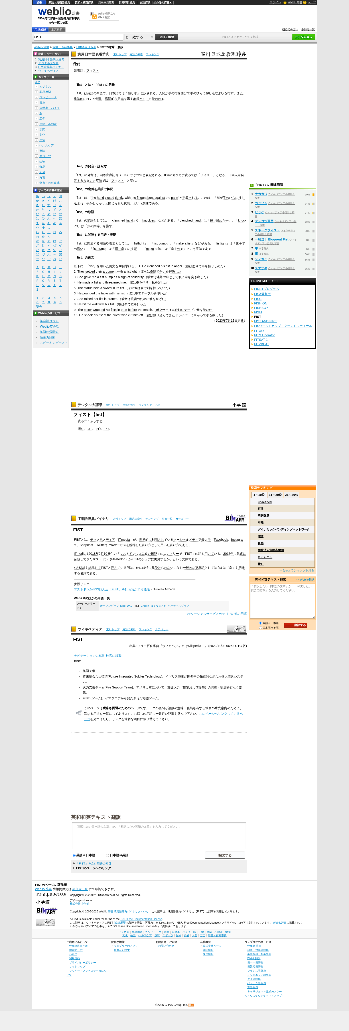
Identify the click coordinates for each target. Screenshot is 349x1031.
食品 (42, 166)
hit (84, 304)
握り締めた (217, 220)
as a (117, 277)
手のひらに (198, 93)
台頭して (80, 559)
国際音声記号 (109, 175)
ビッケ (259, 212)
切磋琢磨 (263, 515)
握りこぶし (85, 429)
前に (181, 310)
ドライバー (183, 315)
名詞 (83, 573)
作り (145, 282)
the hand (97, 197)
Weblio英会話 (49, 326)
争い (162, 271)
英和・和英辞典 (84, 2)
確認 (261, 536)
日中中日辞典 (106, 2)
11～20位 (275, 495)
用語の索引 (136, 54)
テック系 (96, 539)
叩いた (161, 293)
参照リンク (81, 584)
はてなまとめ (158, 605)
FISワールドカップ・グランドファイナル (283, 326)
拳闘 (153, 271)
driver (116, 315)
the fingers (139, 197)
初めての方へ (290, 29)
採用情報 (208, 954)
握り (211, 266)
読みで (189, 175)
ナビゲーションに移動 (89, 655)
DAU (129, 605)
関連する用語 (96, 243)
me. (124, 282)
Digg (123, 605)
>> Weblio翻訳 (305, 579)
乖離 (261, 522)
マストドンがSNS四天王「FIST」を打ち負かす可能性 (112, 589)
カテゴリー (182, 518)
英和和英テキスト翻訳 (96, 816)
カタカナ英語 (92, 180)
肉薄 (157, 559)
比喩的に (80, 99)
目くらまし (265, 557)
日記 (154, 553)
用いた (104, 266)
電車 (42, 102)
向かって (200, 315)
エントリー (171, 553)
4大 (76, 567)
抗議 (134, 299)
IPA (124, 175)
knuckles (148, 220)
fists (114, 310)
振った (217, 315)
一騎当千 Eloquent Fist (271, 239)
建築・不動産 (48, 124)
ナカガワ (261, 194)
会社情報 (208, 950)
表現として (117, 243)
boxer (88, 310)
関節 (96, 226)
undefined (265, 502)
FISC (258, 299)
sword (107, 288)
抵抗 (99, 99)
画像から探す (122, 950)
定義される (190, 197)
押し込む (212, 93)
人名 (42, 172)
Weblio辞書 (279, 922)
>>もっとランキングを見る (296, 570)
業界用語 (45, 92)
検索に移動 (114, 655)
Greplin (145, 605)
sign (123, 277)
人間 (162, 93)
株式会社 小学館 (79, 903)
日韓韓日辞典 (127, 2)
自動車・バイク (49, 108)
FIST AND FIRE (265, 321)
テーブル (147, 293)
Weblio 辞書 (295, 2)
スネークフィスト (267, 230)
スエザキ (261, 268)
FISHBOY (261, 308)
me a (95, 277)
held (96, 288)
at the (107, 315)
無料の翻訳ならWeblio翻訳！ (106, 15)
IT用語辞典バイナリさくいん (131, 911)
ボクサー (162, 310)
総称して (94, 567)
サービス (120, 545)
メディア (109, 539)
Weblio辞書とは (78, 945)
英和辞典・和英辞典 (259, 954)
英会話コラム (49, 321)
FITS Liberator (264, 335)
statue (88, 288)
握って (157, 288)
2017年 (228, 553)
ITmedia (124, 539)
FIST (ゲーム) (92, 698)
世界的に (145, 539)
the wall (92, 304)
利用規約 (74, 958)
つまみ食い (143, 553)
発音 (90, 175)
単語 (100, 93)
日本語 (113, 93)
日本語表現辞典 (86, 47)
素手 (239, 243)
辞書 (39, 2)
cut (130, 315)
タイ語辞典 (254, 979)
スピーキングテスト (54, 343)
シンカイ (261, 259)
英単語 (200, 567)
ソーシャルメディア (187, 539)
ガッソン (261, 203)
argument (109, 271)
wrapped (99, 310)
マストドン (127, 553)
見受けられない (162, 567)
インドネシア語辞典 (259, 974)
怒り (195, 266)
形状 (221, 93)
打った (141, 304)
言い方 (146, 545)
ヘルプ (312, 2)
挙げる (129, 266)
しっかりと (100, 203)
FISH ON (260, 303)
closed (109, 197)
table (104, 293)
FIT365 (259, 331)
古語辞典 (145, 2)
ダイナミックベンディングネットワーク (284, 529)
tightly (119, 197)
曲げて (185, 93)
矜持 (261, 543)
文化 (42, 134)
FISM (258, 312)
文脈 (185, 559)
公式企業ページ (212, 945)
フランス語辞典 (256, 970)
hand (129, 220)
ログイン (275, 2)
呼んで (115, 567)
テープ (188, 310)
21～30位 (291, 495)
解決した (175, 271)
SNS (82, 567)
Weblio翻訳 (253, 958)
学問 (42, 129)
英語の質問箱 (49, 332)
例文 (112, 266)
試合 (175, 310)
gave (87, 277)
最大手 (206, 539)
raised (88, 299)
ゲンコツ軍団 (264, 221)
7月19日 (231, 320)
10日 (107, 553)
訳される (149, 93)
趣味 (42, 150)
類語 (90, 220)
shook (88, 315)
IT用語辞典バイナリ (93, 519)
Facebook (221, 539)
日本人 (233, 175)
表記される (153, 175)
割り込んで (161, 315)
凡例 (157, 405)
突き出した (199, 277)
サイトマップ (77, 966)
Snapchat (86, 545)
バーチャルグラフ (178, 605)
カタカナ (178, 175)
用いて (209, 553)
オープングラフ (109, 605)
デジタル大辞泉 (89, 405)
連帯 (160, 277)
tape (124, 310)
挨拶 (133, 249)
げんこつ (102, 429)
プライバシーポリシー (82, 962)
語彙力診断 (47, 337)
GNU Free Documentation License (141, 919)
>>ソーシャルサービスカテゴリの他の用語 (217, 614)
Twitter (101, 545)
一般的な (189, 567)
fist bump (160, 243)
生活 (42, 140)
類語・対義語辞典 (59, 2)
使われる (158, 99)
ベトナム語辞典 (256, 983)
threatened (113, 282)
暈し (261, 564)
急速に (241, 553)
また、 (241, 93)
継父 (261, 508)
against (159, 197)
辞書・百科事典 (63, 47)
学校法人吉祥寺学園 (271, 550)
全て (37, 82)
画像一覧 (167, 518)
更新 (240, 320)
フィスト (92, 70)
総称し (134, 545)
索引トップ (120, 54)
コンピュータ (48, 97)
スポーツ (45, 156)
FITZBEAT (261, 344)
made (86, 282)
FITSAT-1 (261, 339)
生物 (42, 161)
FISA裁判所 (262, 294)
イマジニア (113, 698)
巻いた (207, 310)
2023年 (221, 320)
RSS (191, 1005)
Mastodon (118, 559)
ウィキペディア (89, 629)
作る (180, 249)
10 (120, 266)
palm (174, 197)
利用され (158, 539)
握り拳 (132, 93)
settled (90, 271)
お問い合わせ (166, 945)
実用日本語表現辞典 (93, 54)
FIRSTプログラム (266, 289)
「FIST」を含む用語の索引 (93, 863)
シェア (146, 559)
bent (150, 197)
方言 (42, 177)
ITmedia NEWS (163, 589)
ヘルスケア (46, 145)
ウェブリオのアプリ (126, 945)
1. (139, 266)
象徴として (141, 99)
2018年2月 (96, 553)
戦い (80, 249)
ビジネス (45, 86)
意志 (121, 99)
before (132, 310)
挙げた (160, 299)
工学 (42, 118)
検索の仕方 (76, 950)
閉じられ (114, 203)
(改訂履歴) (120, 922)
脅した (162, 282)
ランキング (152, 54)
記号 (39, 307)
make (180, 243)
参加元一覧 (308, 29)
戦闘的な (111, 99)
